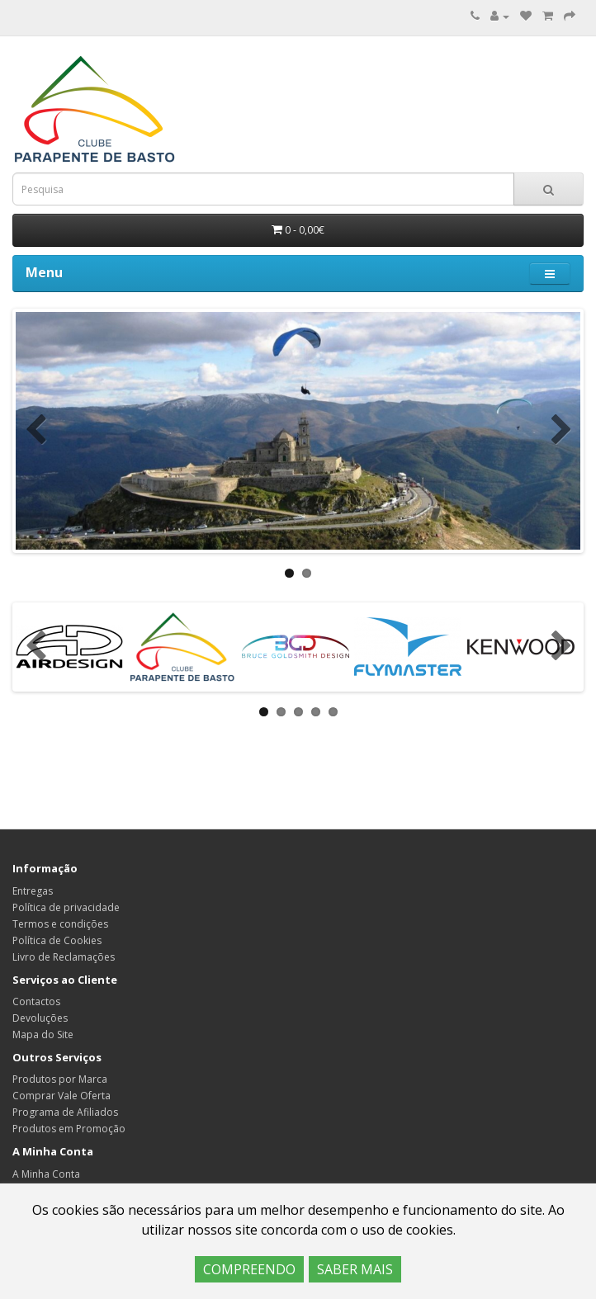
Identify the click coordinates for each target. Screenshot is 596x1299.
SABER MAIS (355, 1269)
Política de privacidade (66, 907)
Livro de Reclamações (63, 957)
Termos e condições (60, 924)
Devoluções (40, 1018)
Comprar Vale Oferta (61, 1096)
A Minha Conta (46, 1174)
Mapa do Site (42, 1034)
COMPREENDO (249, 1269)
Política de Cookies (57, 940)
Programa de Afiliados (65, 1112)
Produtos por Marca (59, 1079)
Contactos (36, 1001)
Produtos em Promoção (68, 1129)
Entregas (32, 891)
